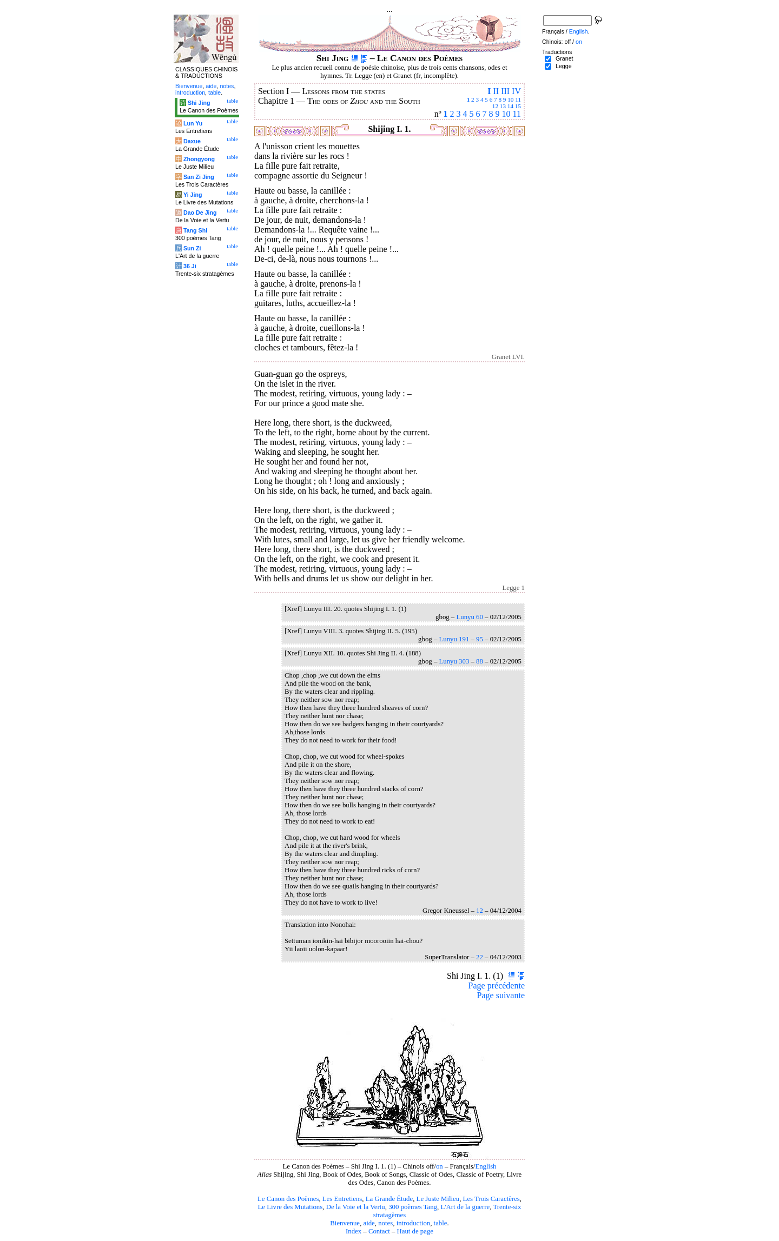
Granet (564, 58)
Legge (564, 66)
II (496, 91)
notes (385, 1223)
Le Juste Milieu (438, 1199)
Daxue (192, 141)
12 (495, 106)
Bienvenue (345, 1223)
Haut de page (415, 1231)
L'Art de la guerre (465, 1207)
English (485, 1166)
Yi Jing (192, 194)
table (440, 1223)
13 (503, 106)
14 (510, 106)
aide (368, 1223)
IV (516, 91)
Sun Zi (192, 248)
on (439, 1166)
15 (518, 106)
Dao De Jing (200, 212)
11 (518, 99)
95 (479, 639)
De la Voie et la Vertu (355, 1207)
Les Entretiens (342, 1199)
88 (479, 661)
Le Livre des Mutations (290, 1207)
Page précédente (496, 985)
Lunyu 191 (454, 639)
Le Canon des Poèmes (288, 1199)
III (505, 91)
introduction (414, 1223)
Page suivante (501, 995)
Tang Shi (195, 230)
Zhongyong (199, 159)
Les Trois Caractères (491, 1199)
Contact (379, 1231)
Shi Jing (199, 102)
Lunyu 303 (454, 661)
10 (510, 99)
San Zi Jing (198, 177)
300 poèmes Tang (412, 1207)
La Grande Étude (389, 1199)
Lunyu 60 (469, 617)
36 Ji (189, 266)
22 (479, 957)
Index (353, 1231)
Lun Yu (192, 123)
